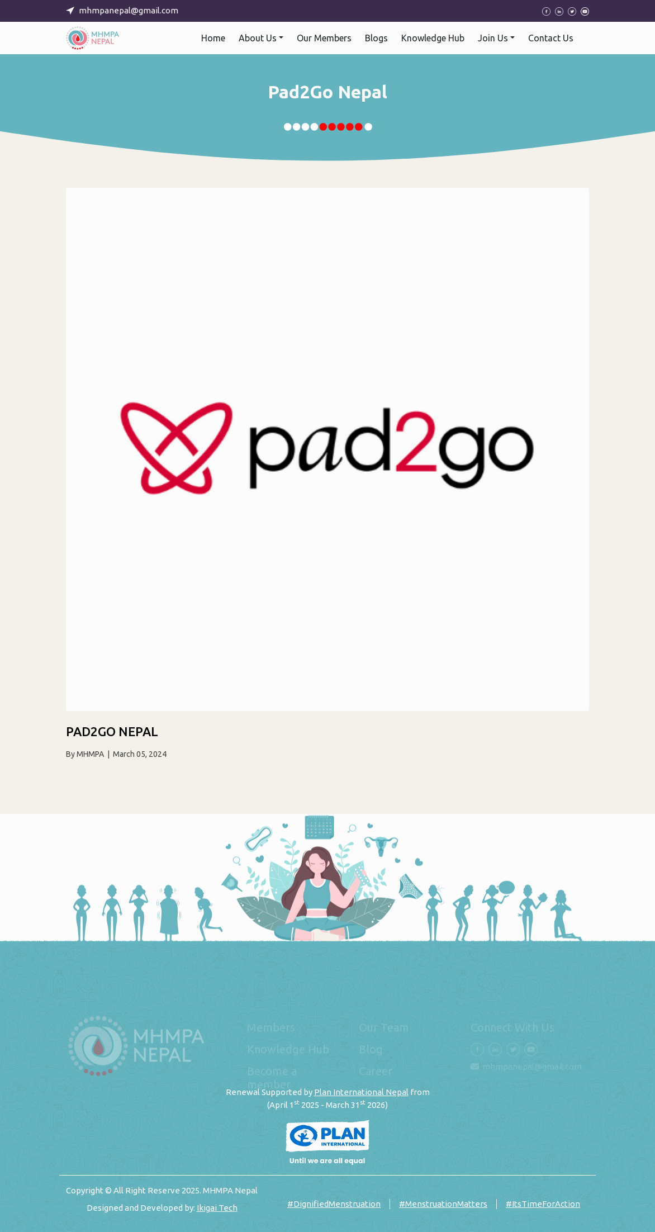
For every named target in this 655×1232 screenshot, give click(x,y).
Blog (371, 1049)
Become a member (272, 1077)
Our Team (384, 1027)
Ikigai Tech (217, 1207)
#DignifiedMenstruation (334, 1204)
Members (271, 1027)
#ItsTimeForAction (543, 1204)
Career (375, 1070)
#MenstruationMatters (443, 1204)
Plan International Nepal (361, 1092)
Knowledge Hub (288, 1049)
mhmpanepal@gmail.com (532, 1066)
